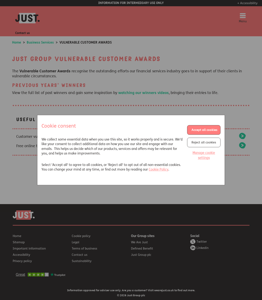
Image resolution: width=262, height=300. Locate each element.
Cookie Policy (158, 169)
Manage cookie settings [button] (204, 155)
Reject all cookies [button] (203, 142)
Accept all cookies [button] (204, 130)
